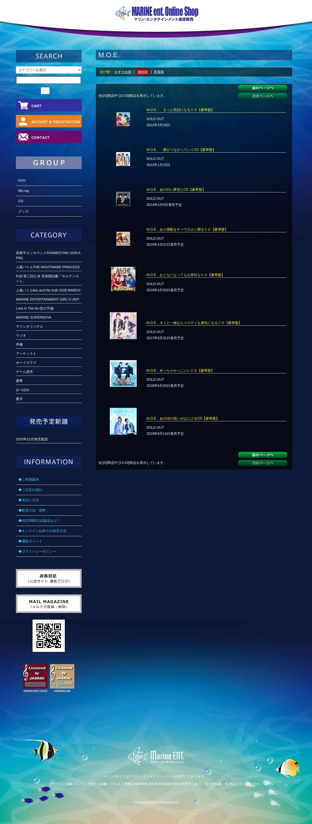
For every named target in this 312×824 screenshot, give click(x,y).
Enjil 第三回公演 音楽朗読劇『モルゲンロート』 (47, 278)
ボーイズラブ (26, 363)
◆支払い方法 (28, 500)
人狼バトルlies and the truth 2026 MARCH (48, 290)
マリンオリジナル (29, 326)
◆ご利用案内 (28, 479)
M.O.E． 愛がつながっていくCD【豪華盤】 (181, 150)
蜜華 (19, 381)
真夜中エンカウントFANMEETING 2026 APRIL (48, 255)
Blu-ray (23, 191)
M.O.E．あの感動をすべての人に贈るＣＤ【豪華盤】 (187, 229)
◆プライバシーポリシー (37, 551)
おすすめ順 (123, 72)
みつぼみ (23, 390)
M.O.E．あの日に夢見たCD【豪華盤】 (176, 189)
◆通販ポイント (30, 541)
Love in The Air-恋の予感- (35, 308)
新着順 (159, 72)
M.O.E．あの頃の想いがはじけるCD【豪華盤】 (182, 418)
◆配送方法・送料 (32, 510)
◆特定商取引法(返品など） (39, 521)
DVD (22, 180)
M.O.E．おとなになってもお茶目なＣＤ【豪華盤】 (185, 275)
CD (20, 201)
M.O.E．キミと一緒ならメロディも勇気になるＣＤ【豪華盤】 (194, 323)
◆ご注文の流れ (30, 490)
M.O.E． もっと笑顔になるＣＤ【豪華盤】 (180, 110)
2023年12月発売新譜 (32, 439)
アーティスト (26, 354)
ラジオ (21, 335)
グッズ (23, 211)
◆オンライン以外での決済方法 (42, 531)
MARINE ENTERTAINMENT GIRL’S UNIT (48, 299)
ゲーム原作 (24, 372)
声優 (19, 344)
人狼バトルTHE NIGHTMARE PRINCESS (48, 267)
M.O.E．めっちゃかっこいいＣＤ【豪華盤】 (180, 370)
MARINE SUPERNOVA (33, 317)
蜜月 (19, 399)
